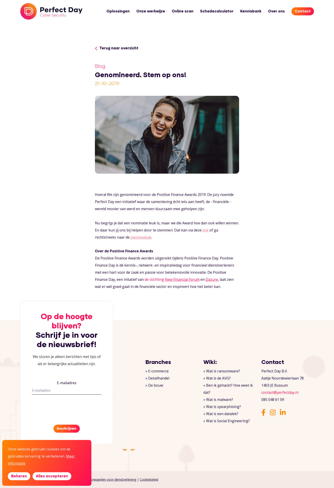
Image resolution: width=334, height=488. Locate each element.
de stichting (172, 279)
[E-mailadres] (66, 390)
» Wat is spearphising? (222, 406)
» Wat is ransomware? (221, 371)
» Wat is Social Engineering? (226, 420)
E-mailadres (66, 382)
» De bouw (154, 385)
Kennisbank (250, 11)
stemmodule (141, 237)
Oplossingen (118, 11)
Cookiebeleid (149, 479)
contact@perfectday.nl (279, 392)
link (206, 230)
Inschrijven (66, 428)
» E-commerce (157, 371)
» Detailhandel (157, 378)
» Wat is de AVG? (217, 378)
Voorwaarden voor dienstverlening (111, 479)
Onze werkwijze (150, 11)
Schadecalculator (217, 11)
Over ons (276, 11)
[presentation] (66, 407)
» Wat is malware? (218, 399)
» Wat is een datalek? (220, 413)
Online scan (182, 11)
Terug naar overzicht (116, 48)
